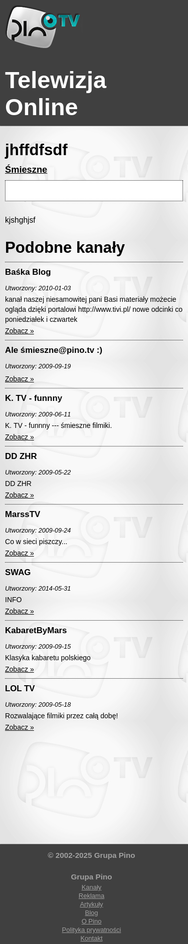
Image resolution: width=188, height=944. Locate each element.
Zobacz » (19, 331)
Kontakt (91, 938)
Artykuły (91, 904)
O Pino (92, 921)
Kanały (92, 887)
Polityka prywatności (91, 929)
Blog (91, 912)
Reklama (91, 895)
